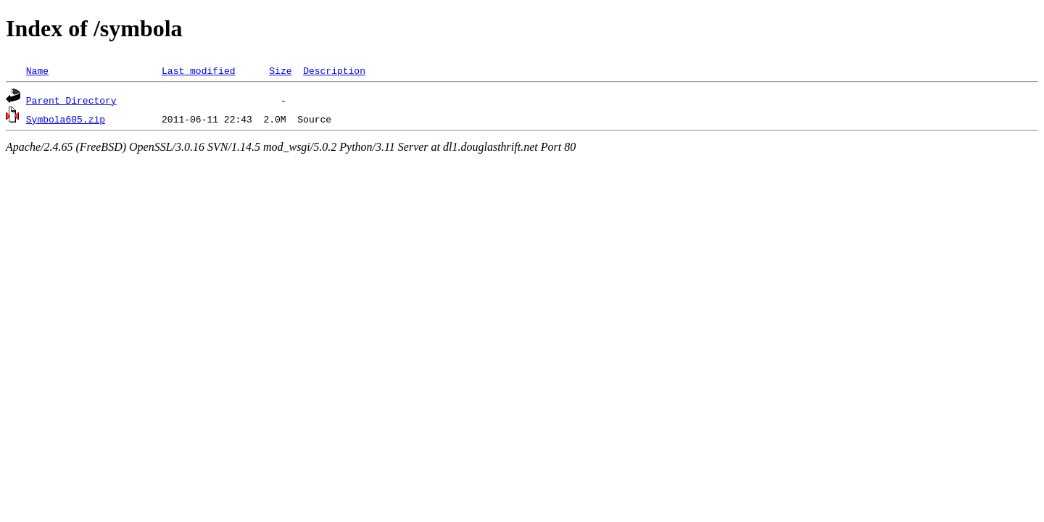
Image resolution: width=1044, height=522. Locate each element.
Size (280, 70)
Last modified (198, 70)
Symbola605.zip (65, 118)
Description (334, 70)
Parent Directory (71, 100)
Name (37, 70)
